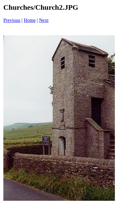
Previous (11, 20)
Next (44, 20)
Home (30, 20)
